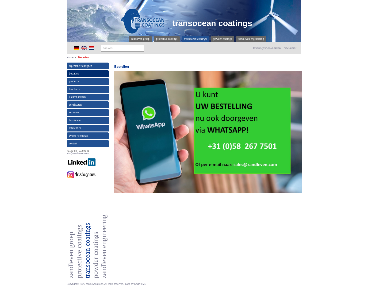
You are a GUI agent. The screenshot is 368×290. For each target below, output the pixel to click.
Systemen (74, 112)
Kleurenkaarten (77, 97)
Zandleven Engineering (251, 38)
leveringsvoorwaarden (267, 48)
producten (74, 81)
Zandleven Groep (140, 38)
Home (70, 57)
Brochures (74, 89)
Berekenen (74, 120)
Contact (73, 143)
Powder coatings (222, 38)
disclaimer (290, 48)
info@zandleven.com (78, 153)
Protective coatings (166, 38)
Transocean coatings (195, 38)
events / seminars (78, 135)
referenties (75, 128)
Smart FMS (140, 284)
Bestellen (74, 73)
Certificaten (75, 104)
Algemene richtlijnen (80, 66)
